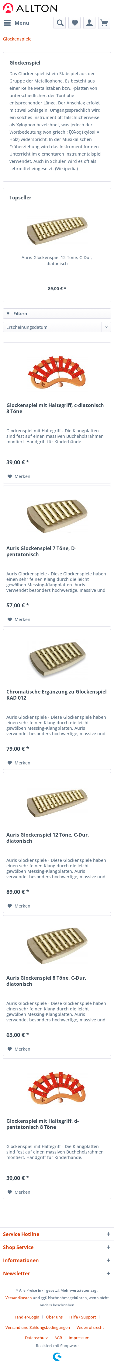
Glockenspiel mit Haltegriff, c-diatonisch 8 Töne (55, 408)
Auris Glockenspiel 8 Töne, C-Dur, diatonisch (46, 981)
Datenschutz (36, 1337)
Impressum (79, 1337)
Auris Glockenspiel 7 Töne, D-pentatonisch (41, 551)
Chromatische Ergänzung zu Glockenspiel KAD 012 (56, 695)
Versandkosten (18, 1297)
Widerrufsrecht (90, 1327)
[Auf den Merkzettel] (19, 476)
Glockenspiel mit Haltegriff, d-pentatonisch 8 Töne (42, 1124)
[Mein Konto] (89, 23)
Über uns (54, 1317)
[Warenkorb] (104, 23)
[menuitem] (16, 23)
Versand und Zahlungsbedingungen (37, 1327)
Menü (16, 22)
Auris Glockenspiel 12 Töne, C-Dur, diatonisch (57, 260)
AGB (58, 1337)
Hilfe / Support (82, 1317)
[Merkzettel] (74, 23)
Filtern (16, 313)
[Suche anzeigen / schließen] (60, 23)
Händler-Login (26, 1317)
